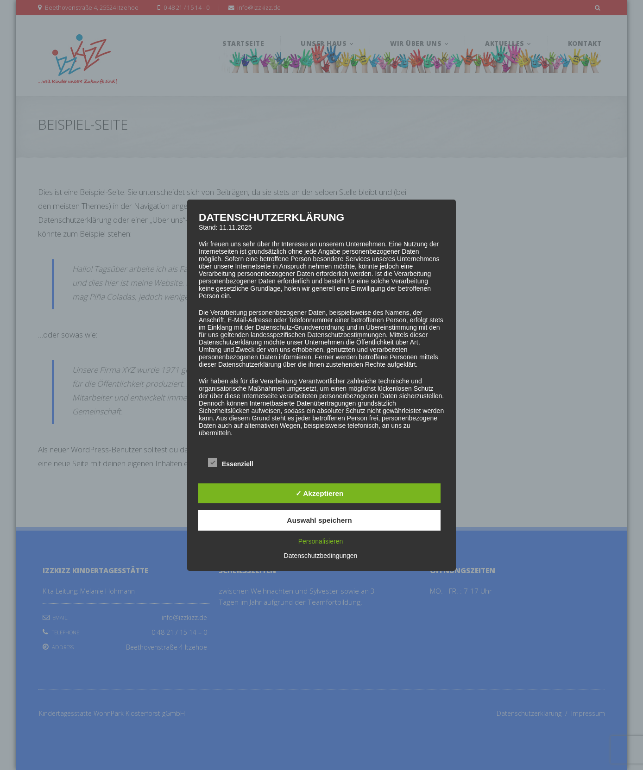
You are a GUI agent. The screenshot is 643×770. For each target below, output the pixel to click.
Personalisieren (320, 541)
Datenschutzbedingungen (321, 555)
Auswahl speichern (319, 520)
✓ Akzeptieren (320, 493)
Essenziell (230, 463)
